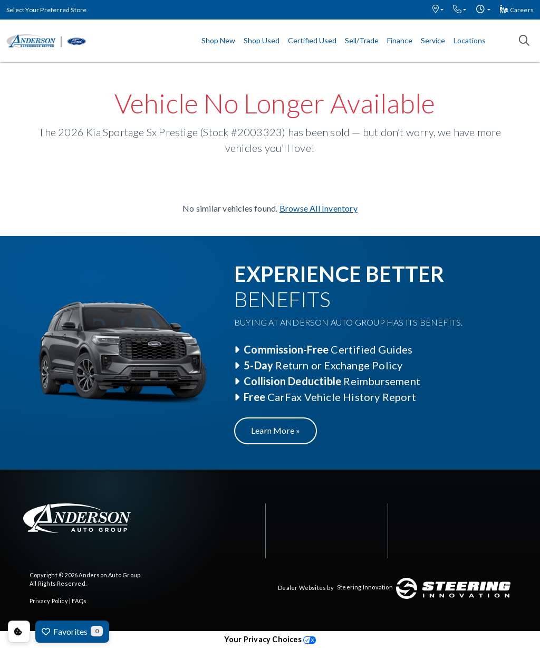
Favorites (72, 631)
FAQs (79, 600)
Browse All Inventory (318, 208)
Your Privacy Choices (270, 639)
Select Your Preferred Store (46, 10)
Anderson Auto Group (109, 574)
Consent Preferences (19, 632)
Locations (470, 40)
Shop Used (261, 40)
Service (433, 40)
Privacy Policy (49, 600)
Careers (517, 10)
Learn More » (275, 430)
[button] (437, 10)
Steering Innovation (365, 587)
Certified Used (312, 40)
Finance (399, 40)
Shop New (218, 40)
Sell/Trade (362, 40)
